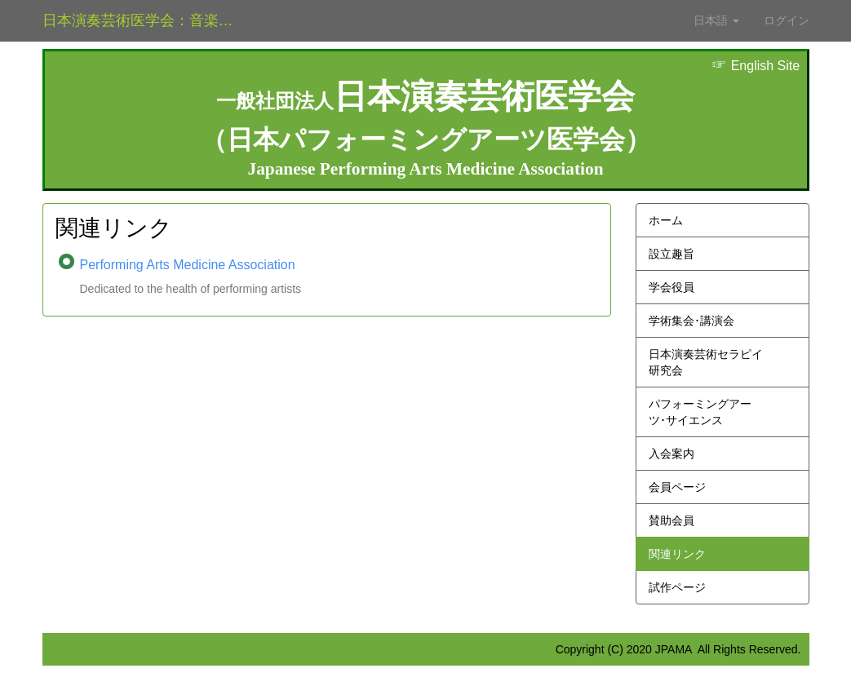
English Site (755, 66)
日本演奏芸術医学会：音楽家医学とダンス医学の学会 (150, 20)
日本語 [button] (716, 20)
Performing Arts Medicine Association (187, 265)
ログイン (786, 20)
